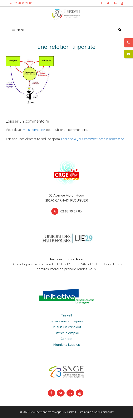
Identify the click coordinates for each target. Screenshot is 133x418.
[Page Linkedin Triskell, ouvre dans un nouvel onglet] (115, 3)
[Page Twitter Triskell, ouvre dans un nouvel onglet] (108, 3)
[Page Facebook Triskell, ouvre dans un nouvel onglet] (101, 3)
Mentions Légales (66, 345)
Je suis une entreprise (66, 321)
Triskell (66, 315)
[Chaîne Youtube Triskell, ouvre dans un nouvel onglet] (122, 3)
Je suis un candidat (66, 327)
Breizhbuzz (106, 412)
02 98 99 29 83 (20, 3)
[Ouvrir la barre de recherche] (119, 30)
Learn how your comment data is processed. (93, 139)
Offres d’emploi (67, 333)
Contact (66, 339)
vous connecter (34, 130)
